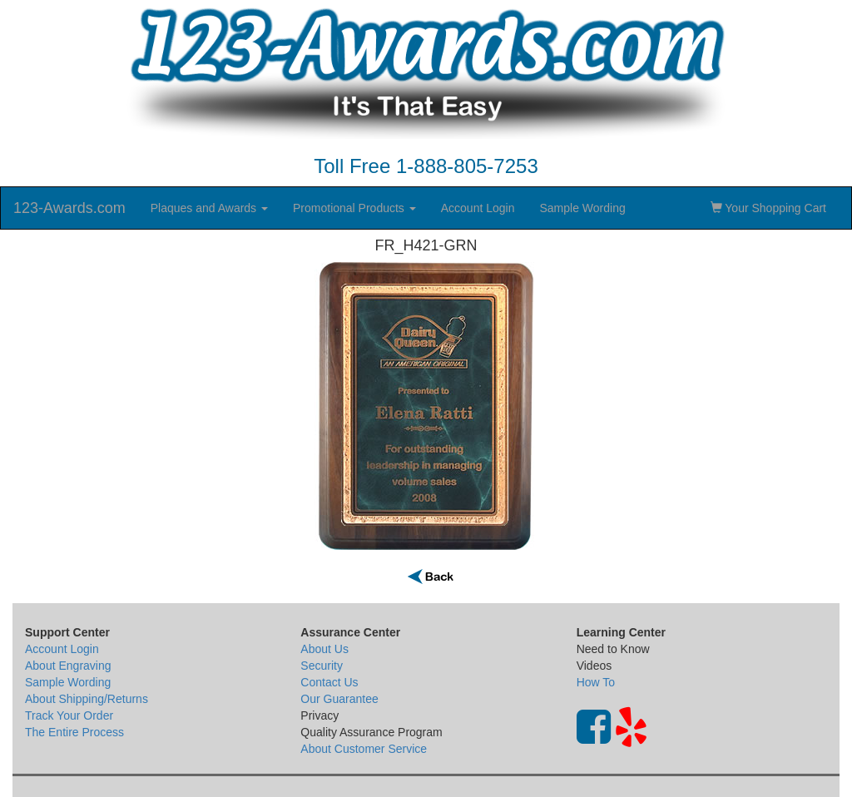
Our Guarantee (339, 698)
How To (596, 682)
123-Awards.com (69, 208)
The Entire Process (74, 732)
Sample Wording (582, 208)
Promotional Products (354, 208)
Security (321, 665)
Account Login (478, 208)
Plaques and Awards (209, 208)
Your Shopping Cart (768, 208)
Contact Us (329, 682)
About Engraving (68, 665)
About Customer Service (363, 748)
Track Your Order (69, 715)
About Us (324, 649)
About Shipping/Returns (86, 698)
